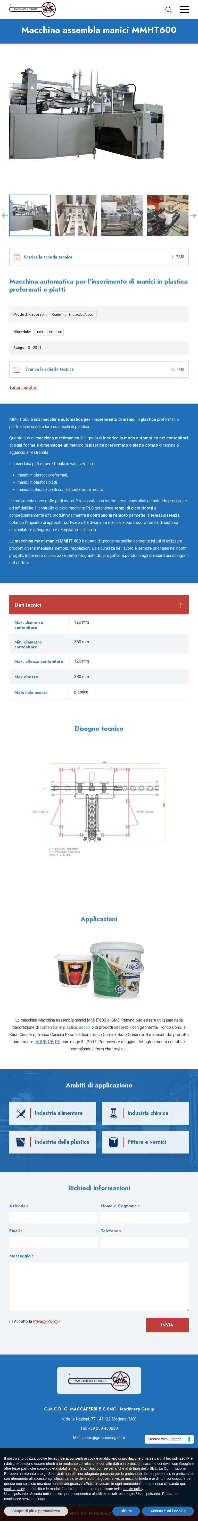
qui (123, 1049)
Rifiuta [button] (126, 1511)
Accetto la (37, 1321)
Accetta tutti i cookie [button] (168, 1511)
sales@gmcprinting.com (103, 1438)
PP (60, 332)
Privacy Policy (45, 1321)
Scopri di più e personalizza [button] (36, 1511)
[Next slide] (193, 215)
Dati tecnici (27, 605)
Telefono (111, 1231)
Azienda (18, 1206)
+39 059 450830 (103, 1428)
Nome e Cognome (120, 1206)
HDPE (40, 332)
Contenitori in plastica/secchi (73, 314)
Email (15, 1231)
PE (51, 332)
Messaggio (21, 1256)
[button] (171, 9)
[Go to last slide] (5, 215)
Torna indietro (23, 387)
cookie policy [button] (14, 1489)
